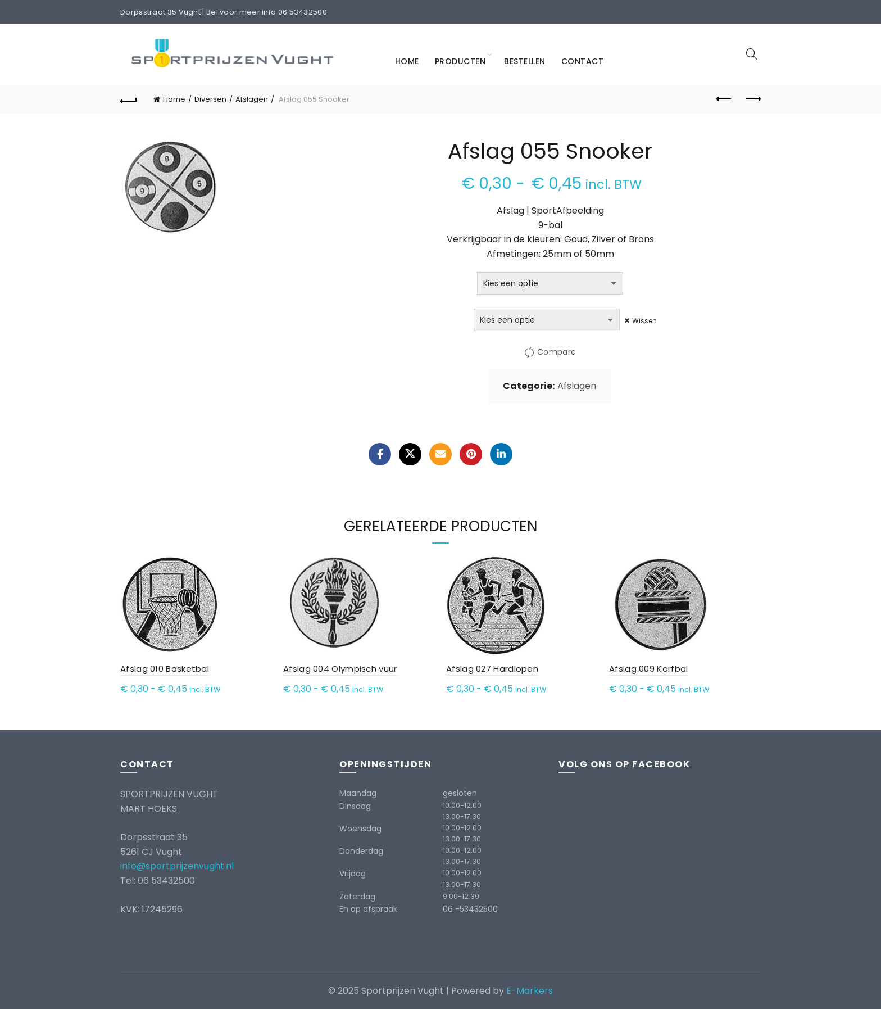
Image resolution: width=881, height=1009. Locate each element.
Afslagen (251, 99)
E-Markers (529, 990)
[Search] (752, 54)
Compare (556, 352)
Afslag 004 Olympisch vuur (340, 669)
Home (407, 61)
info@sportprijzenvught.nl (177, 865)
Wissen (645, 320)
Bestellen (525, 61)
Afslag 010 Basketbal (164, 669)
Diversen (210, 99)
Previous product (724, 98)
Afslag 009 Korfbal (648, 669)
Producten (460, 61)
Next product (752, 98)
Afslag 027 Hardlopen (492, 669)
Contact (582, 61)
